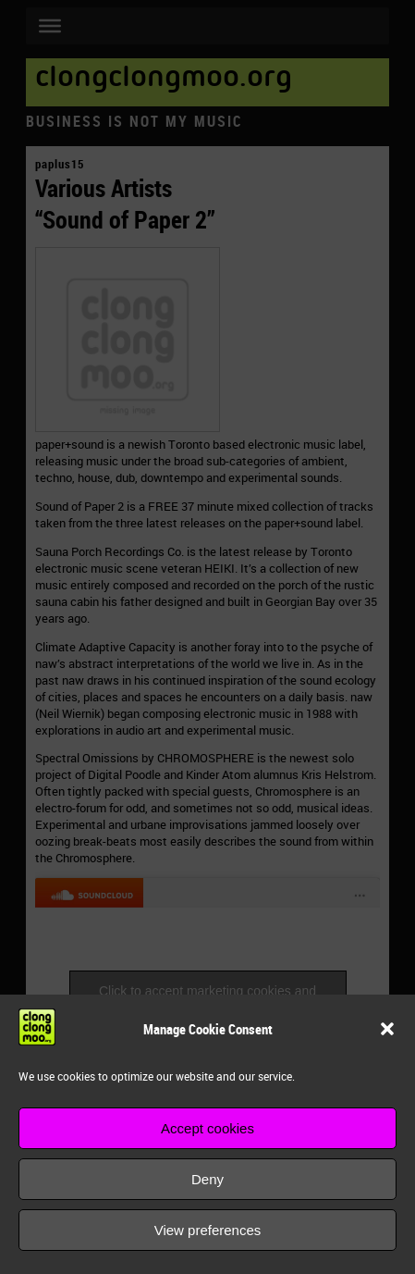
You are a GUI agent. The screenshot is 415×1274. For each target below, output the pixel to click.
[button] (387, 1029)
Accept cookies (207, 1128)
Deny (207, 1179)
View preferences (208, 1230)
